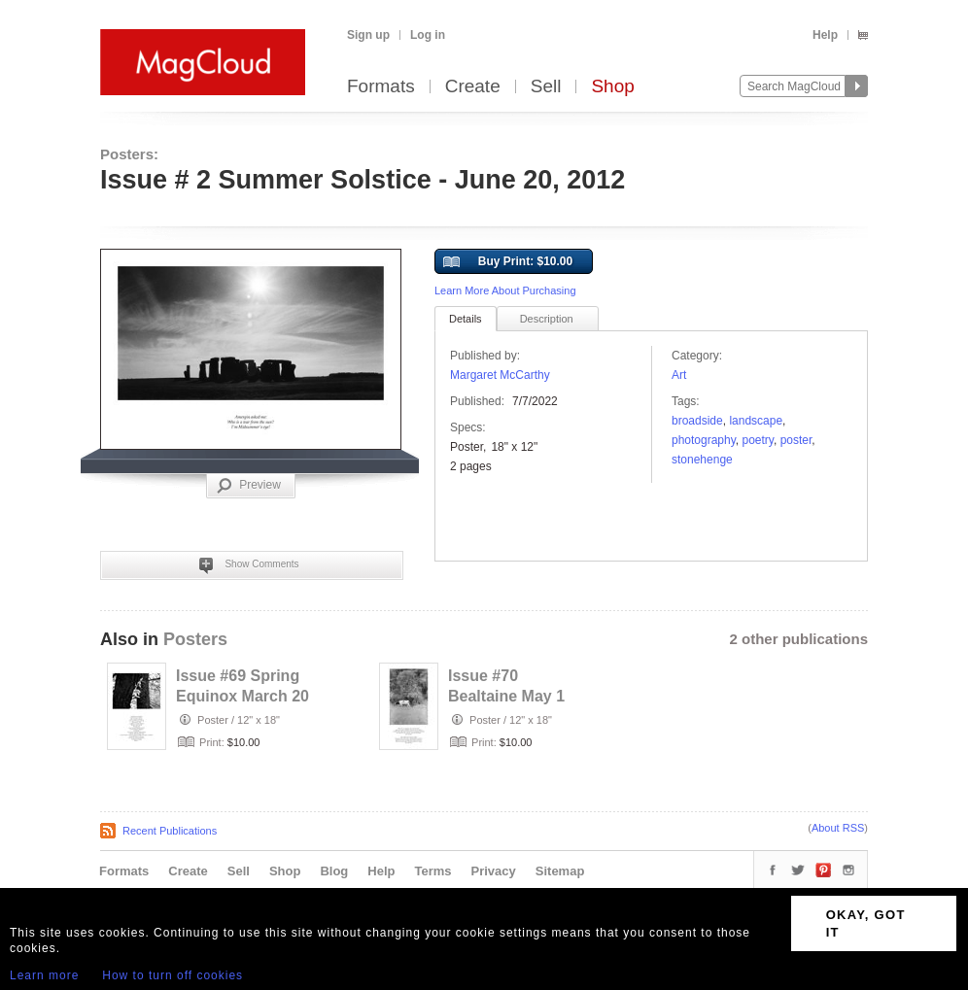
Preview (249, 486)
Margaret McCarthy (500, 375)
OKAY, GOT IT (866, 923)
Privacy (493, 871)
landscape (755, 420)
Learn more (44, 975)
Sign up (368, 35)
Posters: (129, 154)
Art (679, 375)
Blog (334, 871)
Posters (195, 639)
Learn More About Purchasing (505, 290)
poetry (758, 440)
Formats (381, 87)
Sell (546, 87)
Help (825, 35)
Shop (612, 87)
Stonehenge (702, 459)
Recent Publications (169, 830)
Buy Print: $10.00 (507, 262)
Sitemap (560, 871)
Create (473, 87)
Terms (432, 871)
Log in (427, 35)
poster (796, 440)
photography (704, 440)
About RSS (838, 828)
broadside (697, 420)
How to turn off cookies (172, 975)
